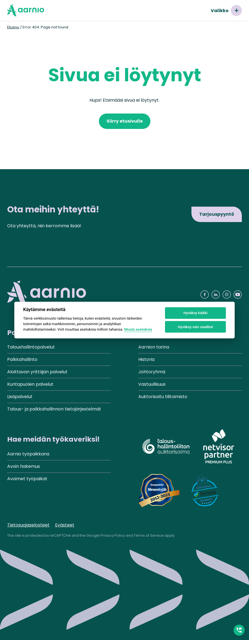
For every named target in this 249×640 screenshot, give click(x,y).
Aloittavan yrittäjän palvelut (37, 372)
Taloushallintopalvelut (31, 347)
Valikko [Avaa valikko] (226, 10)
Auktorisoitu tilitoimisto (162, 396)
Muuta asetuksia (138, 329)
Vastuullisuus (152, 384)
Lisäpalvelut (20, 396)
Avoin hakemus (23, 466)
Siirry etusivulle (125, 121)
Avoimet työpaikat (27, 479)
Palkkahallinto (22, 359)
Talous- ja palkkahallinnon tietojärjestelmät (54, 409)
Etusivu (13, 27)
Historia (146, 359)
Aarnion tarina (153, 347)
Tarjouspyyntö (216, 214)
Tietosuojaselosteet (28, 525)
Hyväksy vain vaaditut (195, 327)
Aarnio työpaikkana (28, 454)
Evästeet (64, 525)
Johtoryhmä (151, 372)
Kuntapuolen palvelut (30, 384)
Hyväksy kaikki (195, 313)
